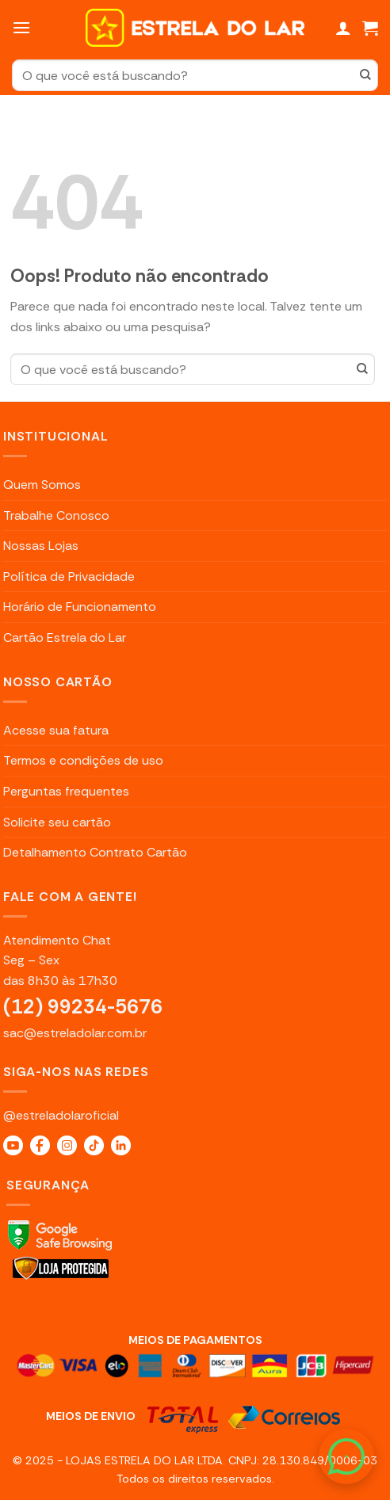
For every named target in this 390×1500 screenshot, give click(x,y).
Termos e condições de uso (83, 760)
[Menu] (21, 27)
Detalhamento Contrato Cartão (95, 852)
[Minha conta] (343, 27)
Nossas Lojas (40, 545)
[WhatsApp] (346, 1456)
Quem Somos (42, 484)
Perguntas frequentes (66, 791)
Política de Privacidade (69, 576)
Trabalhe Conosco (56, 515)
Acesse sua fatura (56, 730)
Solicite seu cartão (57, 822)
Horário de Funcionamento (79, 606)
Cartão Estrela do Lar (64, 637)
